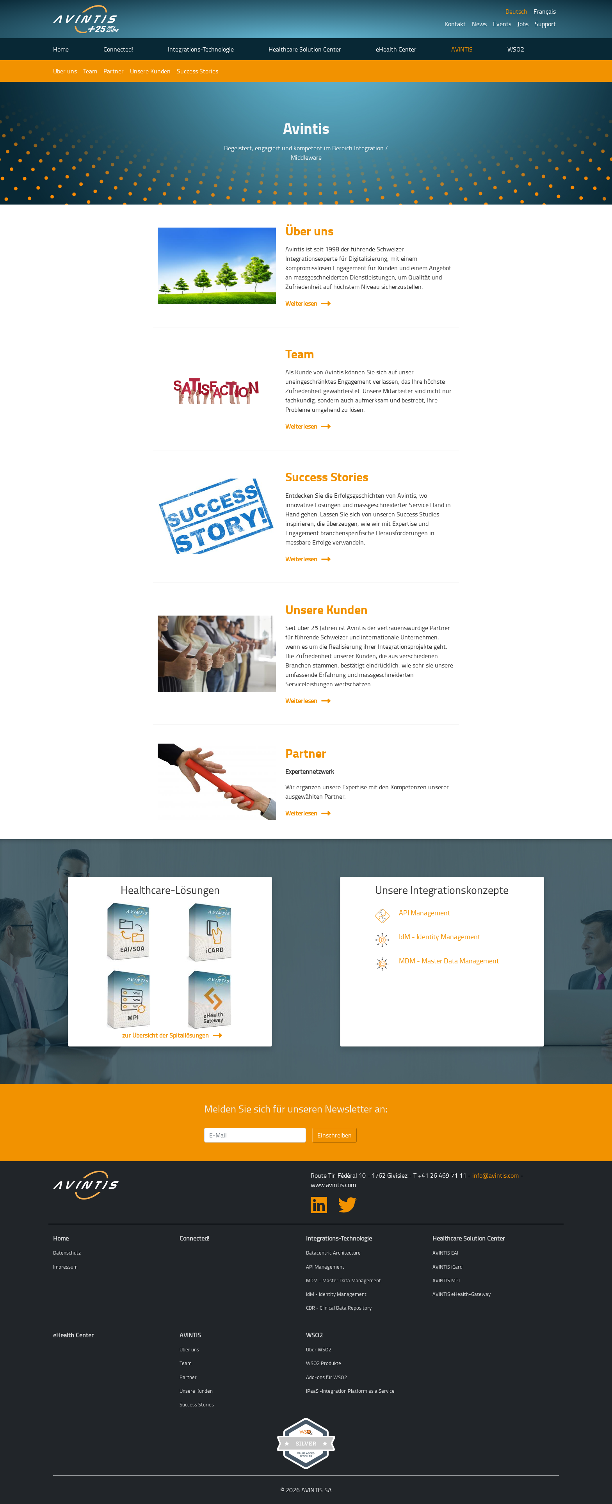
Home (61, 49)
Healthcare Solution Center (305, 49)
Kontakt (455, 24)
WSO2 (515, 49)
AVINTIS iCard (447, 1266)
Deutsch (516, 11)
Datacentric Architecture (333, 1252)
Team (90, 71)
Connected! (118, 49)
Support (545, 24)
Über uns (65, 71)
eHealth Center (396, 49)
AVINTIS (462, 49)
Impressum (65, 1266)
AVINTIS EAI (445, 1252)
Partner (113, 71)
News (479, 24)
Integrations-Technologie (201, 49)
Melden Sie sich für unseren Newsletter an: (296, 1109)
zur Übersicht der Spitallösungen (165, 1035)
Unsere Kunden (150, 71)
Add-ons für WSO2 (326, 1377)
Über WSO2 (318, 1349)
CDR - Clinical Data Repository (339, 1307)
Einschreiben (334, 1135)
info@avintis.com (495, 1175)
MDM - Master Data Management (449, 960)
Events (502, 24)
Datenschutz (67, 1252)
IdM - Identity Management (439, 936)
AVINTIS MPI (446, 1280)
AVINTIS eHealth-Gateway (461, 1294)
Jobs (523, 24)
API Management (424, 912)
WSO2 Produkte (323, 1363)
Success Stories (197, 71)
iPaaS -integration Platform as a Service (350, 1390)
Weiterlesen (306, 303)
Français (545, 11)
